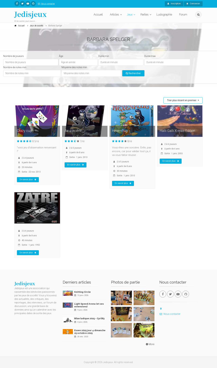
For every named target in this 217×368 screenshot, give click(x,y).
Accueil (98, 14)
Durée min (103, 56)
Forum (183, 14)
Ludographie (164, 14)
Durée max (150, 56)
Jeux (130, 14)
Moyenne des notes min (74, 67)
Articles (114, 14)
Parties (145, 14)
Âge (61, 56)
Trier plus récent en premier (182, 100)
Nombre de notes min (14, 67)
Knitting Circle (82, 292)
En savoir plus (28, 179)
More (149, 344)
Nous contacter (46, 4)
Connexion (193, 3)
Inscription (174, 3)
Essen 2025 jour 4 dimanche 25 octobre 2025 (89, 331)
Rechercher (133, 73)
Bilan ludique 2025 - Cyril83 (89, 318)
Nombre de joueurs (13, 56)
